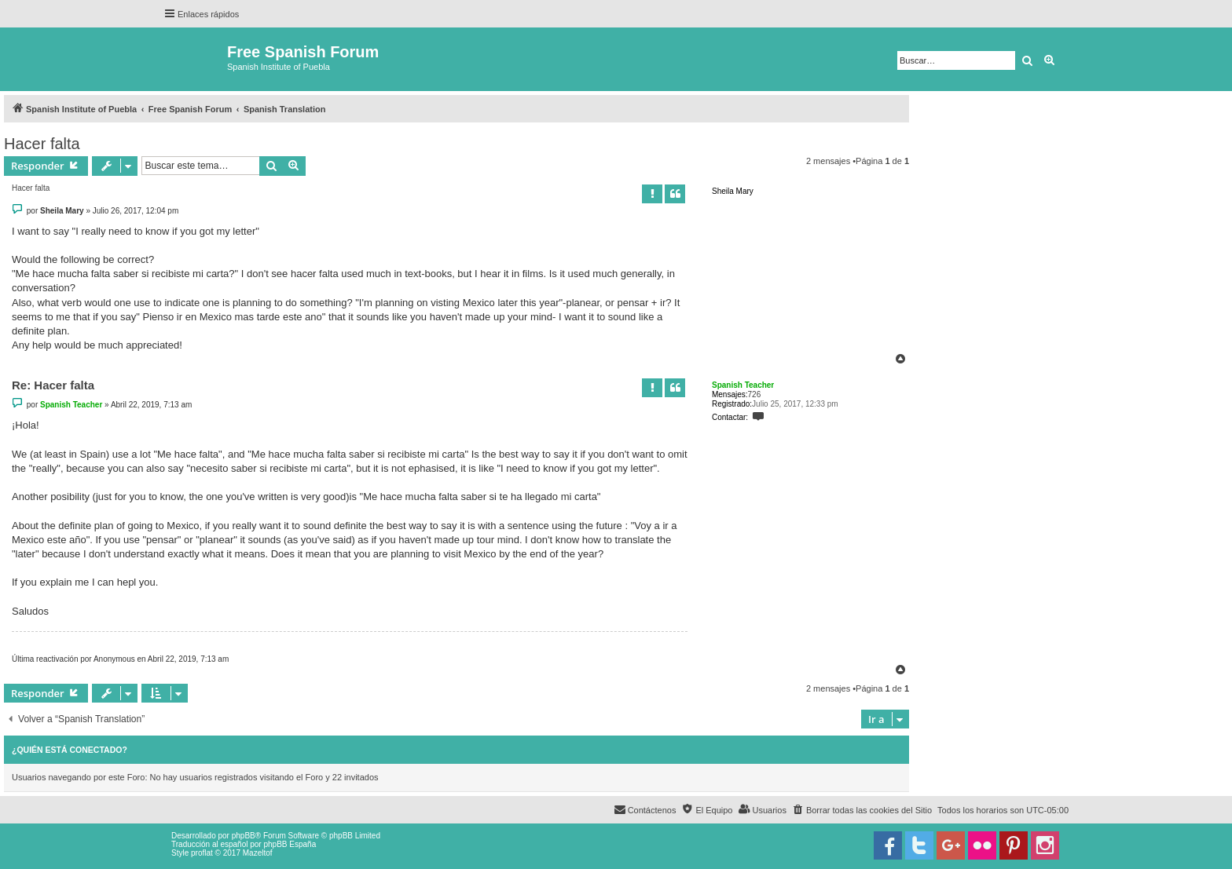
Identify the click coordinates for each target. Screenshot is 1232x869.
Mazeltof (258, 853)
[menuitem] (862, 810)
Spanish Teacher (743, 385)
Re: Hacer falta (53, 385)
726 (754, 394)
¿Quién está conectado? (69, 749)
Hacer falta (42, 143)
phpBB (243, 835)
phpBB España (289, 844)
